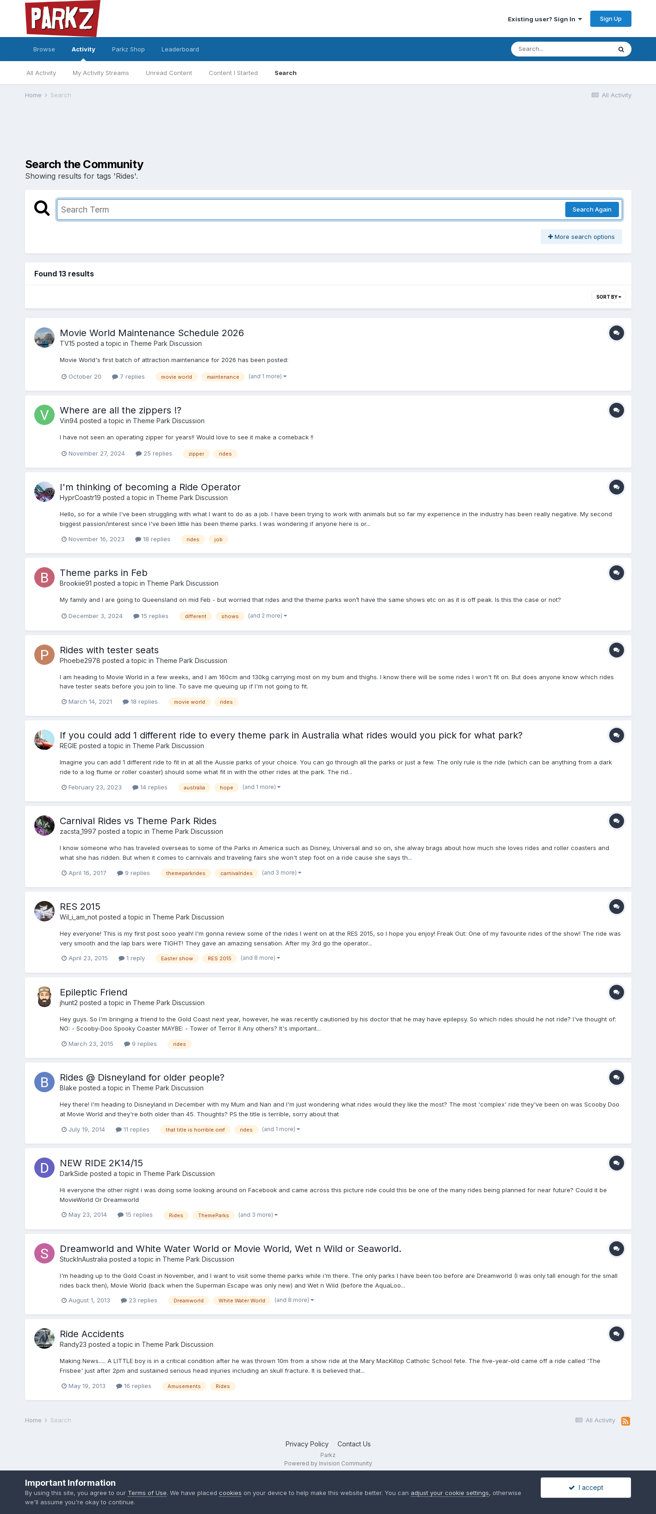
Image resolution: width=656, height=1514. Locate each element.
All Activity (41, 72)
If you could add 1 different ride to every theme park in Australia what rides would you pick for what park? (291, 735)
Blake (68, 1088)
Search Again (592, 209)
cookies (230, 1492)
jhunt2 (69, 1003)
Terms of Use (147, 1492)
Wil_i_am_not (78, 917)
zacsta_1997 (78, 831)
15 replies (151, 615)
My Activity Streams (101, 72)
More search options (581, 236)
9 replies (133, 872)
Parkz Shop (128, 49)
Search (286, 72)
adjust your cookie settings (450, 1492)
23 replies (139, 1300)
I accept (586, 1487)
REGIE (68, 746)
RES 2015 (80, 906)
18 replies (152, 539)
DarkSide (74, 1173)
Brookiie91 (76, 583)
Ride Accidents (92, 1333)
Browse (44, 49)
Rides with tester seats (109, 650)
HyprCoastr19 (80, 497)
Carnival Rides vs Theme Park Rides (138, 820)
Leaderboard (180, 49)
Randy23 (73, 1344)
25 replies (154, 453)
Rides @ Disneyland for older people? (142, 1077)
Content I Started (233, 72)
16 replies (133, 1385)
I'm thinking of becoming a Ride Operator (150, 487)
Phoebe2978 (80, 660)
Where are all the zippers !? (120, 410)
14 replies (150, 787)
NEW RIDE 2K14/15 (101, 1163)
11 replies (133, 1129)
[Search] (561, 49)
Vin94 (69, 421)
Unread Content (169, 72)
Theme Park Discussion (166, 343)
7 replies (128, 376)
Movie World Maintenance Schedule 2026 (152, 332)
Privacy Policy (307, 1444)
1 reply (132, 958)
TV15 (67, 343)
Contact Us (354, 1444)
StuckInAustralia (83, 1259)
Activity (83, 53)
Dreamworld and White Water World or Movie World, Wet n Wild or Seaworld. (230, 1248)
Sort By (608, 297)
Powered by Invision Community (328, 1463)
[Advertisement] (328, 135)
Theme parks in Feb (104, 572)
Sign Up (611, 18)
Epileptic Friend (93, 992)
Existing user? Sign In (545, 19)
